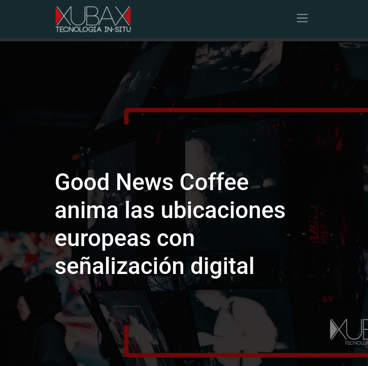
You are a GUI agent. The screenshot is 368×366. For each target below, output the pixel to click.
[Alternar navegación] (302, 19)
